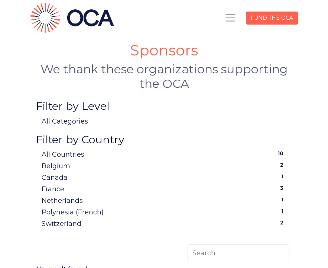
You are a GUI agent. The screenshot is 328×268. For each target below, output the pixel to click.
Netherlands (164, 200)
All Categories (65, 121)
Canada (164, 177)
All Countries (164, 154)
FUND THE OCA (272, 18)
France (164, 188)
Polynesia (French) (164, 211)
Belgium (164, 165)
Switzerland (164, 223)
